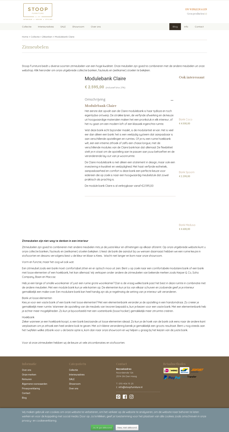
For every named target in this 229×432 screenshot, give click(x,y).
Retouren (27, 379)
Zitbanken (47, 36)
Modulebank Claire (64, 36)
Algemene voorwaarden (34, 384)
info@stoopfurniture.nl (130, 387)
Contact (199, 26)
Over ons (96, 26)
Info (186, 26)
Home (25, 36)
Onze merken (29, 374)
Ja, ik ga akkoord (102, 427)
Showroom (78, 26)
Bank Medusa (187, 225)
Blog (175, 26)
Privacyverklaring (31, 388)
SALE (63, 26)
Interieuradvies (46, 26)
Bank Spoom (186, 172)
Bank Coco (185, 119)
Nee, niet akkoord (127, 427)
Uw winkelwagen (196, 9)
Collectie (26, 26)
